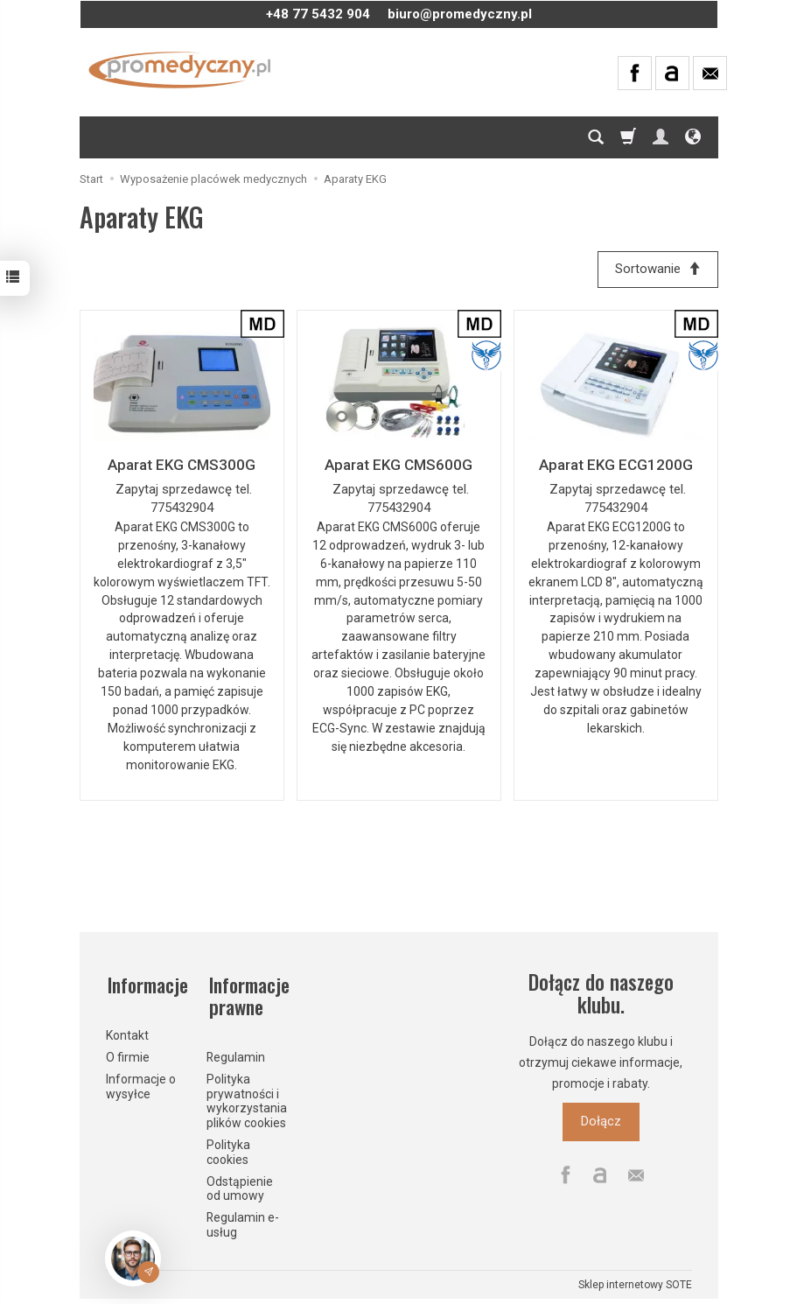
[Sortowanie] (657, 270)
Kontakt (127, 1032)
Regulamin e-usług (242, 1221)
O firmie (128, 1054)
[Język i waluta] (693, 137)
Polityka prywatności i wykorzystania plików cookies (246, 1097)
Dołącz (601, 1123)
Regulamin (235, 1054)
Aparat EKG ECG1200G (616, 465)
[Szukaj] (595, 137)
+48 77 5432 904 (318, 14)
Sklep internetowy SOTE (635, 1281)
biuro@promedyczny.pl (460, 14)
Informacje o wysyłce (141, 1083)
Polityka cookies (228, 1148)
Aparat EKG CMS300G (181, 465)
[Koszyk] (628, 137)
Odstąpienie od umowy (239, 1185)
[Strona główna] (179, 70)
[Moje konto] (660, 137)
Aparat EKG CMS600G (398, 465)
